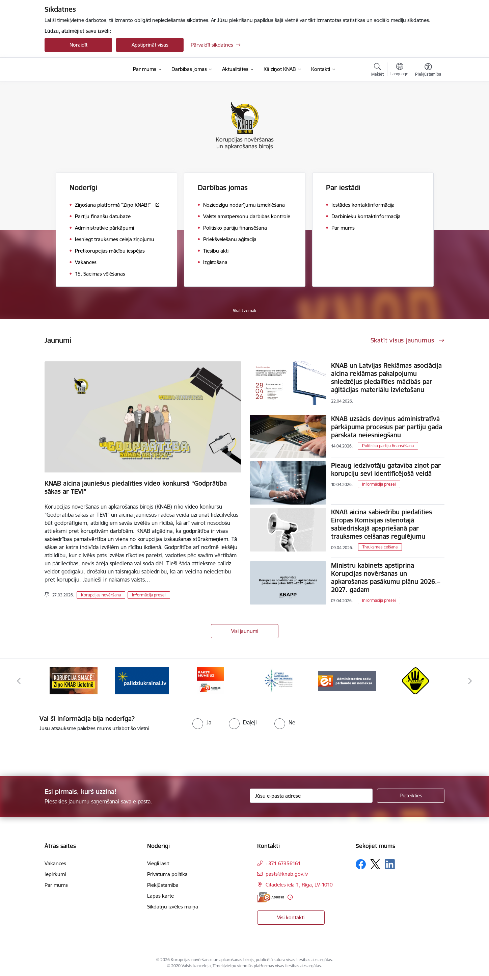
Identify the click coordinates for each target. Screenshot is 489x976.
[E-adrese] (270, 897)
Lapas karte (160, 896)
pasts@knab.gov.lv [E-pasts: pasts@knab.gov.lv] (287, 874)
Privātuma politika (167, 874)
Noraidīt (78, 45)
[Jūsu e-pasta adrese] (311, 796)
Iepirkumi (55, 874)
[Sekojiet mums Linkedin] (390, 864)
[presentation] (56, 751)
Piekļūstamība (163, 885)
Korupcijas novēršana (101, 594)
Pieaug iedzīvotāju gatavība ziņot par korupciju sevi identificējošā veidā (386, 469)
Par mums (56, 885)
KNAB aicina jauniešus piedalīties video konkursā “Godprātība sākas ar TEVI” (136, 487)
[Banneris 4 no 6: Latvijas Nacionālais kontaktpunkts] (278, 680)
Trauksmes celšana (380, 546)
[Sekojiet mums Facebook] (361, 864)
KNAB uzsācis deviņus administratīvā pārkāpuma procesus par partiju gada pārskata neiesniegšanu (386, 427)
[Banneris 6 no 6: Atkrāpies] (415, 680)
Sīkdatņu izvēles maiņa (172, 906)
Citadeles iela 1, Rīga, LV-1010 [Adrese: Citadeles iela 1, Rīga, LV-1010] (299, 884)
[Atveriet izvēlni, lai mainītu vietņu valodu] (399, 70)
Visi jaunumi (244, 631)
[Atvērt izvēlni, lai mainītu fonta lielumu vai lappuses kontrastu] (428, 70)
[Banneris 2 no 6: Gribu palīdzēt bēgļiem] (142, 680)
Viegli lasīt (158, 863)
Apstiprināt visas (150, 45)
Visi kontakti (290, 917)
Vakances (55, 863)
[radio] (201, 722)
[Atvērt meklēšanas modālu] (377, 70)
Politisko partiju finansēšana (388, 445)
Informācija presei (149, 594)
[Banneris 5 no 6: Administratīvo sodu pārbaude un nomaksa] (347, 680)
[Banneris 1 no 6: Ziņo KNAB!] (74, 680)
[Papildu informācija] (290, 897)
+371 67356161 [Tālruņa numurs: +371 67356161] (283, 863)
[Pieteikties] (410, 796)
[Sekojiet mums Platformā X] (375, 864)
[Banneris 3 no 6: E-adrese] (210, 680)
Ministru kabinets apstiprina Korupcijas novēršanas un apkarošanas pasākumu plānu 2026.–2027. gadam (385, 577)
